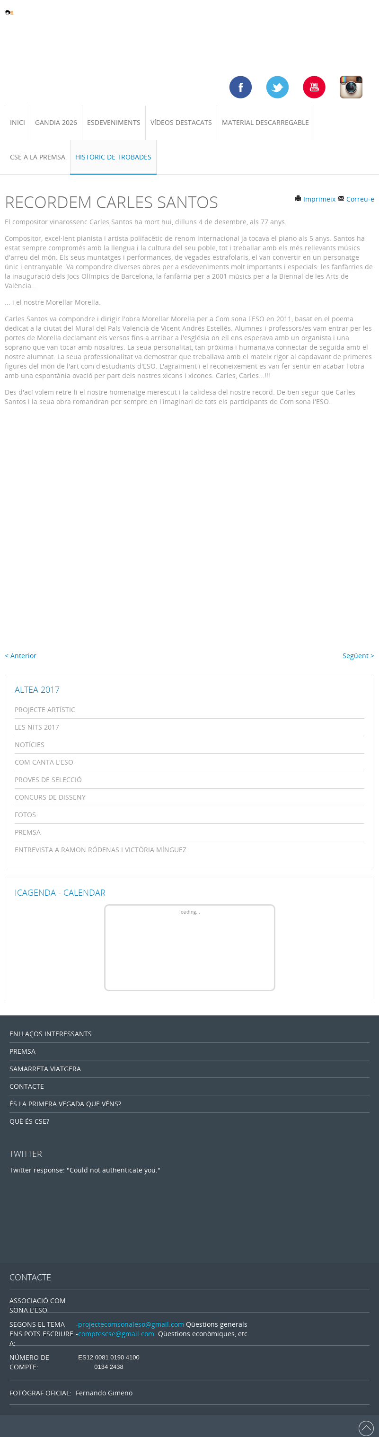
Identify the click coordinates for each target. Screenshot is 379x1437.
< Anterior (20, 655)
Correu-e (356, 198)
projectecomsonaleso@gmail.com (131, 1324)
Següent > (358, 655)
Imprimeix (315, 198)
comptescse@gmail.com (116, 1333)
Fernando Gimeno (104, 1392)
